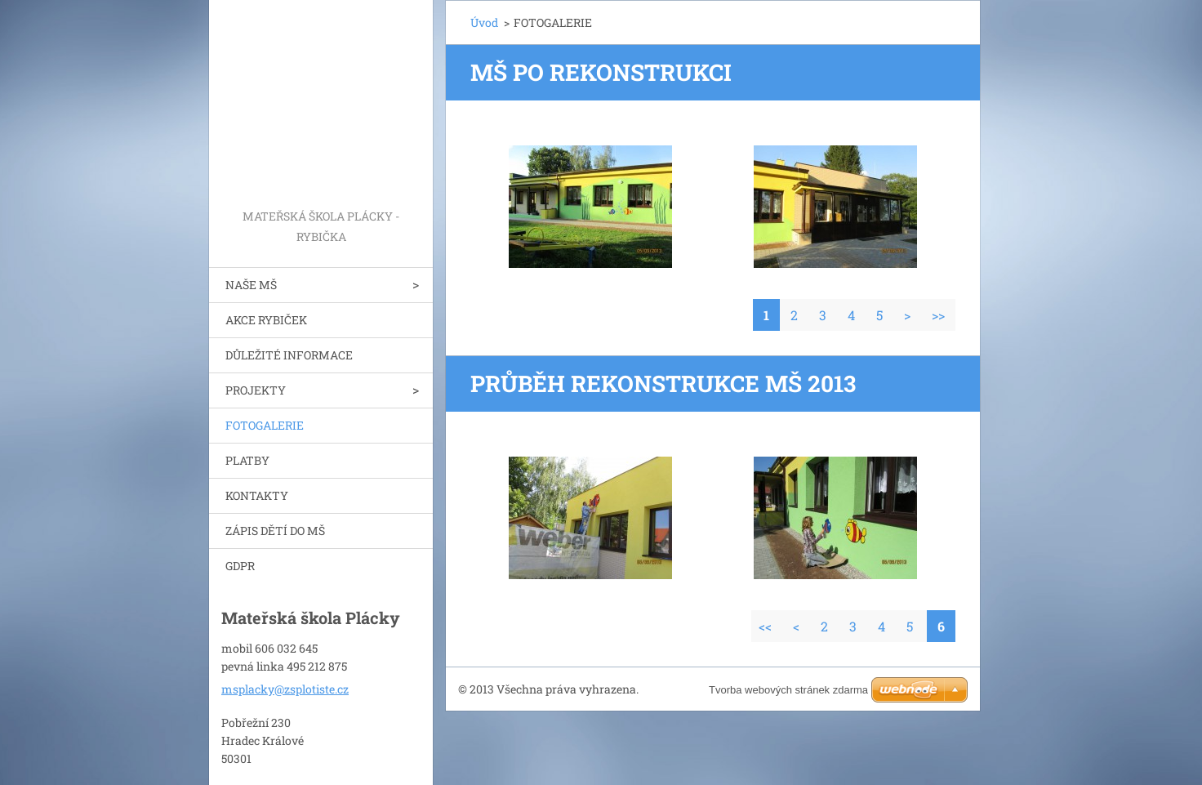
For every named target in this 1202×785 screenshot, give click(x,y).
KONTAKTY (256, 495)
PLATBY (247, 460)
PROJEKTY (255, 390)
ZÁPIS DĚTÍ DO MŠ (275, 530)
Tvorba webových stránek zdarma (788, 690)
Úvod (484, 22)
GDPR (240, 565)
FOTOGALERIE (264, 425)
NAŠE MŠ (251, 284)
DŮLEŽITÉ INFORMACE (289, 355)
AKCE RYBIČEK (266, 320)
